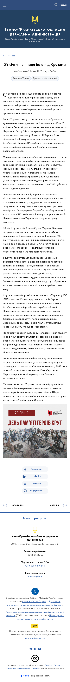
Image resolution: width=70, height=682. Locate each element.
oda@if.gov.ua (35, 577)
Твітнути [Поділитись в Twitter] (36, 483)
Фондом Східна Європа (34, 601)
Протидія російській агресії (45, 78)
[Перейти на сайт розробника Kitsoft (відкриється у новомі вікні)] (24, 676)
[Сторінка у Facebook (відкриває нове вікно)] (35, 649)
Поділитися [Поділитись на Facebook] (37, 469)
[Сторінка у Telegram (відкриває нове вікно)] (30, 649)
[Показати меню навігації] (4, 5)
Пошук (63, 5)
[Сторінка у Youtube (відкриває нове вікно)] (39, 649)
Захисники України (21, 78)
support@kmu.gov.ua (35, 638)
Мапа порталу (32, 518)
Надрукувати (36, 491)
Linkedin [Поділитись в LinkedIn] (36, 476)
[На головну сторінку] (35, 29)
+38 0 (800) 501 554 (35, 566)
